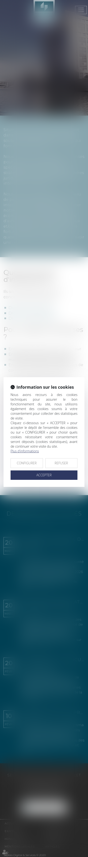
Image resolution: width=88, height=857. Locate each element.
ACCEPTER (44, 475)
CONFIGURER (27, 463)
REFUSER (61, 463)
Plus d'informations (25, 451)
